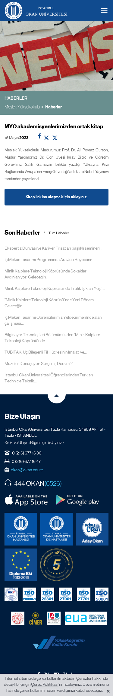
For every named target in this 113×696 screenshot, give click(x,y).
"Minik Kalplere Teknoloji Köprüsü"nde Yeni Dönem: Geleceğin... (50, 302)
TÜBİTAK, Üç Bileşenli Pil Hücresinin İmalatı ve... (46, 352)
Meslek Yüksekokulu (22, 106)
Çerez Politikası (44, 684)
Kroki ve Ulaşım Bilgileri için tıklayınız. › (34, 442)
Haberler (53, 107)
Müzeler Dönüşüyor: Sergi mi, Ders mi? (39, 363)
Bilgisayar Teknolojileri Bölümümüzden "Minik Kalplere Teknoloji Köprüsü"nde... (52, 337)
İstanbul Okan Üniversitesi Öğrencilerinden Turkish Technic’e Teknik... (49, 377)
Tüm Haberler (59, 233)
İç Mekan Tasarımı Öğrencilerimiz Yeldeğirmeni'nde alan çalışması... (53, 320)
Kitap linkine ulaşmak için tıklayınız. (56, 197)
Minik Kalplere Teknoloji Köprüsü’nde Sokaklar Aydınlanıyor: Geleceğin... (45, 274)
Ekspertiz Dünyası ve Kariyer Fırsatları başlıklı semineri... (53, 248)
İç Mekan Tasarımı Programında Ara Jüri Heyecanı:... (50, 259)
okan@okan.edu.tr (27, 469)
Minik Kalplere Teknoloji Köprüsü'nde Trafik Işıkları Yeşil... (55, 288)
